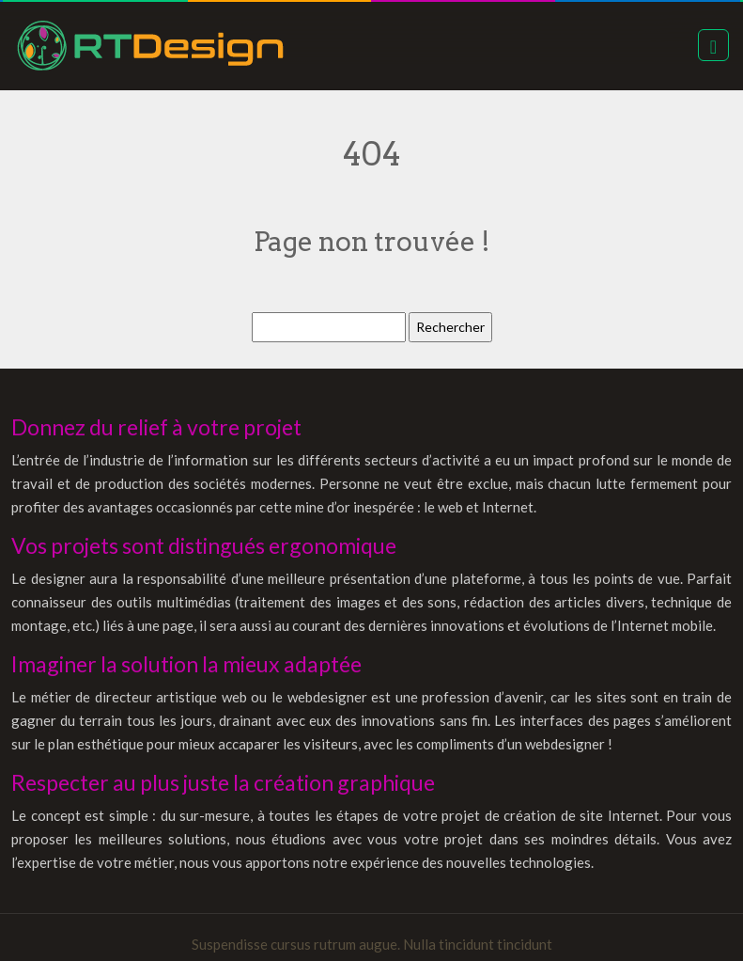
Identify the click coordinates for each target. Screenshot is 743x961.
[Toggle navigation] (713, 45)
